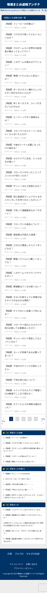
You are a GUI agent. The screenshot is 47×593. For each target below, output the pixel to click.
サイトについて (16, 564)
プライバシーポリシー (23, 568)
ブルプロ (19, 553)
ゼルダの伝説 (32, 553)
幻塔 (10, 553)
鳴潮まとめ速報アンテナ (23, 4)
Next (43, 421)
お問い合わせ (31, 564)
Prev (3, 421)
